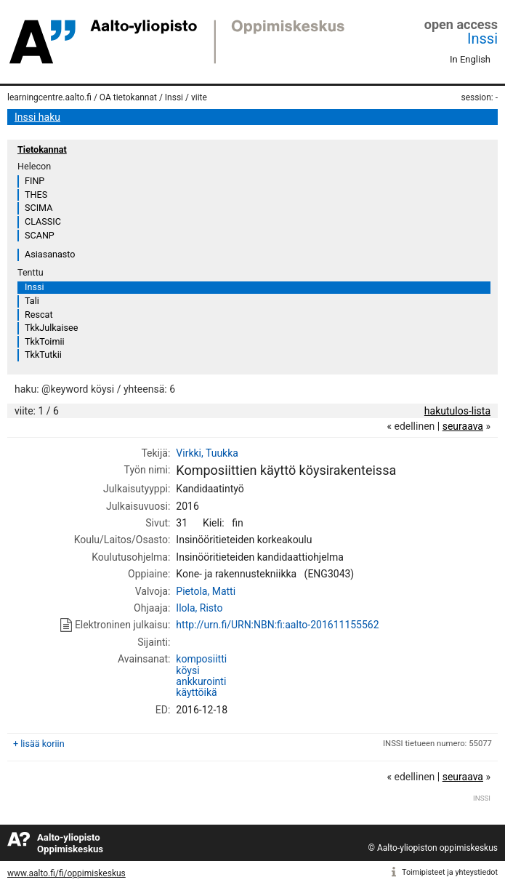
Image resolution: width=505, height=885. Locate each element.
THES (36, 194)
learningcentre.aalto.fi (49, 97)
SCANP (39, 235)
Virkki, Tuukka (207, 453)
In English (470, 59)
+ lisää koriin (39, 743)
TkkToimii (45, 341)
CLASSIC (43, 221)
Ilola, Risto (199, 608)
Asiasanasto (50, 254)
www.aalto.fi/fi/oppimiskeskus (66, 873)
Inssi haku (37, 117)
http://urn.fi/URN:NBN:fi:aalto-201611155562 (277, 624)
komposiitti (201, 659)
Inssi (482, 38)
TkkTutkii (43, 354)
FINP (34, 180)
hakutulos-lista (457, 411)
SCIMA (38, 207)
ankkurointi (201, 681)
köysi (187, 670)
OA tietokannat (128, 97)
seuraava (463, 426)
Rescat (39, 314)
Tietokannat (42, 149)
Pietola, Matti (205, 591)
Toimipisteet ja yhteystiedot (450, 872)
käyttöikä (196, 692)
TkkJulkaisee (51, 327)
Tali (32, 300)
